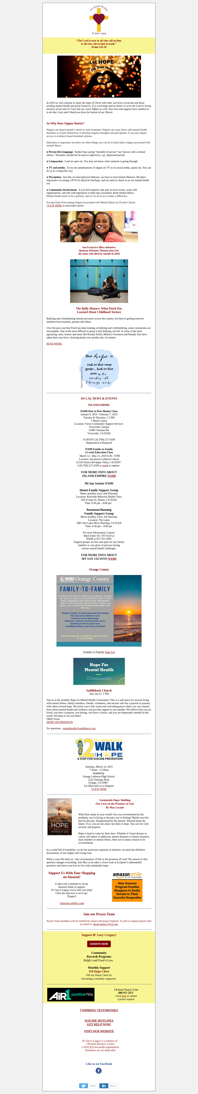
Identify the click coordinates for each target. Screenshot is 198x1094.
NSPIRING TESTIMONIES (100, 1010)
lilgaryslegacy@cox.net (105, 924)
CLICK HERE (54, 205)
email (105, 465)
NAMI (111, 475)
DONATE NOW (99, 943)
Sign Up (110, 652)
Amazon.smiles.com (72, 903)
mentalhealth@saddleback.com (79, 728)
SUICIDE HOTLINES (99, 1020)
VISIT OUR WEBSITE (99, 1031)
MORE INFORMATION (59, 722)
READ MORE (54, 343)
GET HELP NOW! (99, 1024)
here (124, 996)
